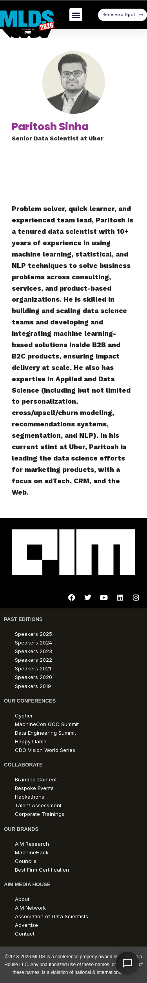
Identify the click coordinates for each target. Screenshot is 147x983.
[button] (75, 14)
